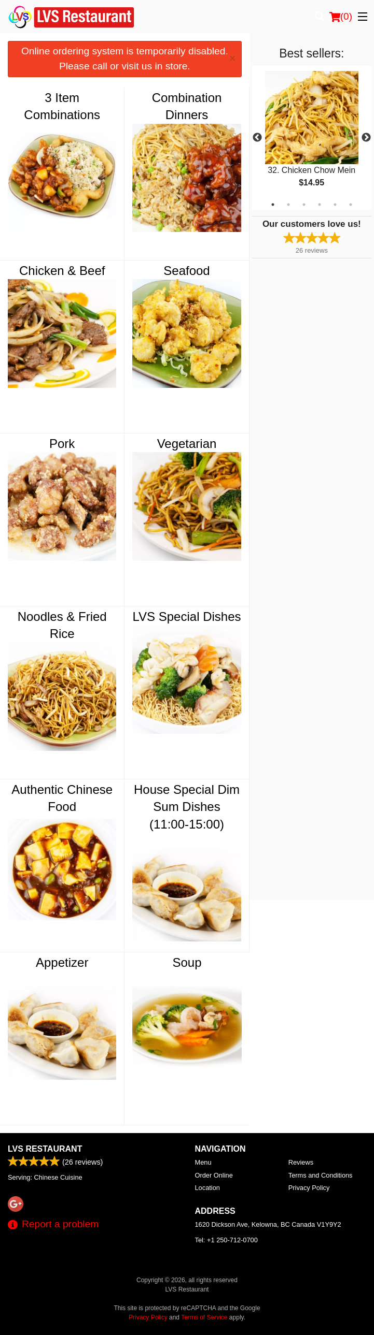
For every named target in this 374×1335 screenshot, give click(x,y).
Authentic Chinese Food (62, 798)
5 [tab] (335, 204)
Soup (186, 962)
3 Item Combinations (62, 106)
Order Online (214, 1175)
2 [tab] (288, 204)
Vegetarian (187, 444)
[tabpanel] (312, 137)
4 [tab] (319, 204)
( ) (340, 16)
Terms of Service (204, 1317)
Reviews (300, 1162)
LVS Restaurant (45, 1148)
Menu (203, 1162)
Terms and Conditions (320, 1175)
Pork (62, 444)
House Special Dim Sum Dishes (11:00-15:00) (187, 806)
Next (366, 138)
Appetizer (62, 962)
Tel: (226, 1240)
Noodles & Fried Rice (62, 625)
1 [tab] (273, 204)
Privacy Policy (309, 1188)
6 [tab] (350, 204)
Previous (257, 138)
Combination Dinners (187, 106)
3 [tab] (304, 204)
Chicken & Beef (62, 271)
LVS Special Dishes (187, 616)
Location (207, 1188)
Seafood (186, 271)
